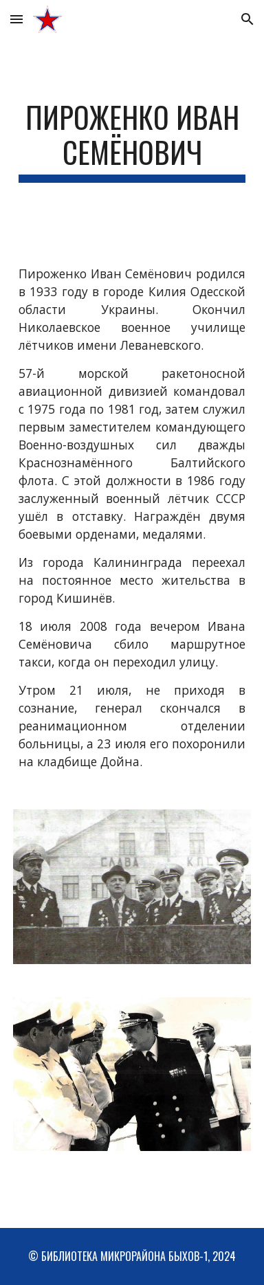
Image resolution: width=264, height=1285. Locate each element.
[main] (132, 140)
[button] (16, 19)
